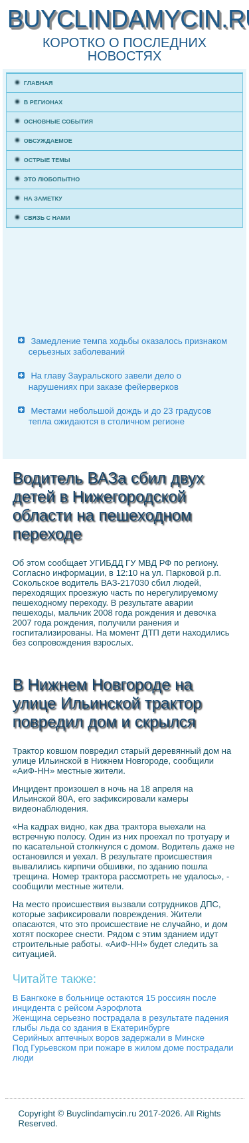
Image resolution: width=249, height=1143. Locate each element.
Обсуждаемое (48, 140)
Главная (38, 83)
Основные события (58, 121)
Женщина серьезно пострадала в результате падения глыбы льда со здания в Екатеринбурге (120, 1023)
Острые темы (47, 160)
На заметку (43, 198)
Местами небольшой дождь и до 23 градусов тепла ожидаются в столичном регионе (120, 416)
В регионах (43, 102)
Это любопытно (52, 179)
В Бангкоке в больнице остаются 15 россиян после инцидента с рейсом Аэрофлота (114, 1003)
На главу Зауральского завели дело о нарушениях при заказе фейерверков (105, 381)
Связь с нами (47, 218)
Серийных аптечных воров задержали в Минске (109, 1038)
